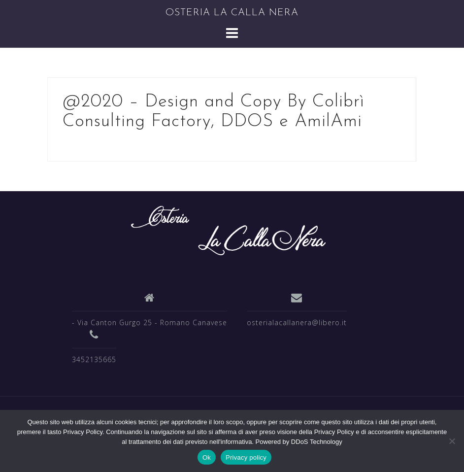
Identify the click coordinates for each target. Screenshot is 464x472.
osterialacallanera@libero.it (297, 322)
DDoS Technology (316, 441)
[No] (452, 441)
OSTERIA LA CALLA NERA (232, 13)
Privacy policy (246, 457)
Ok (206, 457)
